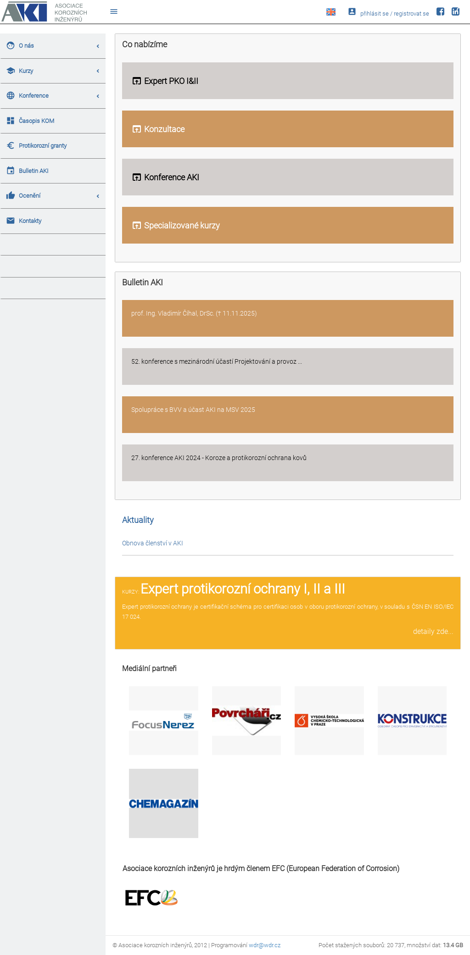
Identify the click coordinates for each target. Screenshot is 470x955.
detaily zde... (433, 631)
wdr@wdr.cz (264, 945)
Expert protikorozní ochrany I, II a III (242, 589)
